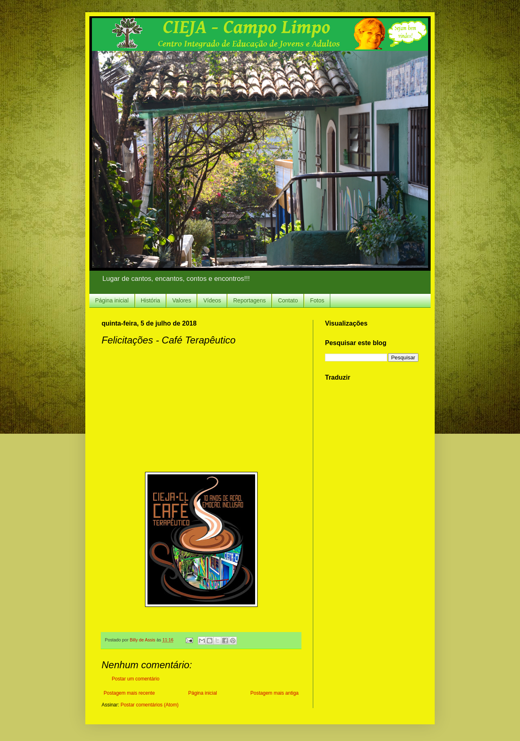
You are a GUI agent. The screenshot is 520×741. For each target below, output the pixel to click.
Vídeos (212, 300)
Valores (181, 300)
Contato (288, 300)
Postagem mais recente (129, 693)
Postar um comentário (135, 679)
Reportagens (249, 300)
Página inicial (112, 300)
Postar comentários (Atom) (150, 705)
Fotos (317, 300)
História (150, 300)
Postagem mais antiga (274, 693)
